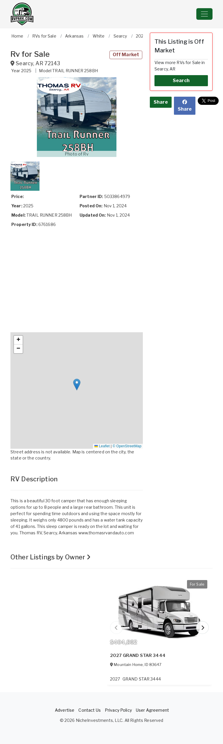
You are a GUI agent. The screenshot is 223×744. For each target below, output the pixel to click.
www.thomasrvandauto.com (106, 532)
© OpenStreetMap (127, 446)
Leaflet (101, 446)
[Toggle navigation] (204, 14)
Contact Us (89, 710)
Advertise (64, 710)
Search (181, 80)
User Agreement (152, 710)
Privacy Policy (118, 710)
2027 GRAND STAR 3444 (138, 655)
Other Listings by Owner (50, 557)
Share (161, 102)
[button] (76, 117)
